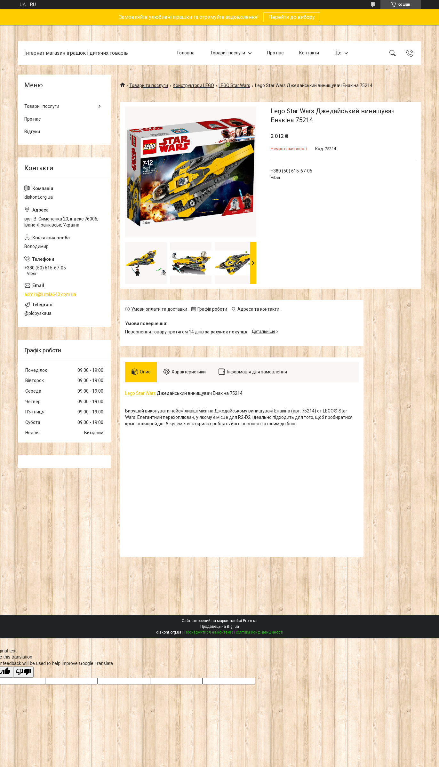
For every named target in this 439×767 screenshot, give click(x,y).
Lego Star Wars (140, 393)
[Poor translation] (23, 672)
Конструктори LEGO (193, 85)
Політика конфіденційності (258, 632)
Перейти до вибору (291, 17)
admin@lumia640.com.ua (50, 294)
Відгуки (32, 131)
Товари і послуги (227, 52)
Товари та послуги (148, 85)
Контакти (309, 52)
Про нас (275, 52)
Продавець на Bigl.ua (219, 626)
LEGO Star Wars (234, 85)
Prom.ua (250, 621)
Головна (186, 52)
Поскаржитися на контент (207, 632)
